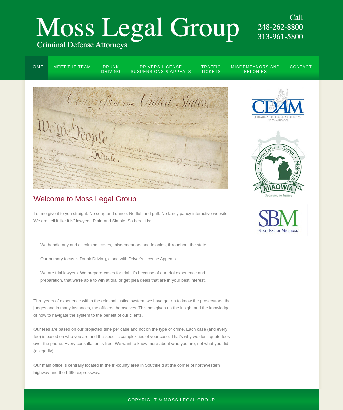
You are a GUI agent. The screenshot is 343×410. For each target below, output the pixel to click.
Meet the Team (72, 67)
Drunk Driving (111, 69)
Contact (301, 67)
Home (37, 67)
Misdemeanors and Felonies (255, 69)
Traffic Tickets (211, 69)
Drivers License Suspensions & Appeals (161, 69)
